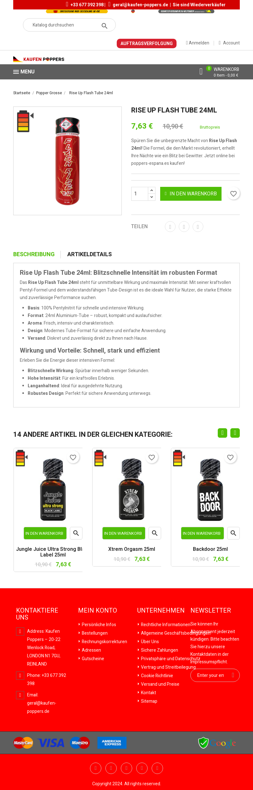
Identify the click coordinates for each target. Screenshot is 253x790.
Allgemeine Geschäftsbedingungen (175, 633)
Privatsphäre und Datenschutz (170, 658)
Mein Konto (97, 610)
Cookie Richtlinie (156, 675)
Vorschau (76, 534)
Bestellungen (94, 633)
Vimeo (142, 768)
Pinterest (198, 226)
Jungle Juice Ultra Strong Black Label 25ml (53, 552)
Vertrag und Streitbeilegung (168, 667)
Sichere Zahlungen (159, 650)
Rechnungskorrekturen (104, 641)
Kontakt (148, 692)
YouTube (111, 768)
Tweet (184, 226)
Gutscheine (92, 658)
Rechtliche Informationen (165, 624)
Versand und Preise (159, 684)
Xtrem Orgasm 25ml (131, 549)
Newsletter (210, 610)
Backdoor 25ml (210, 549)
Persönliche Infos (98, 624)
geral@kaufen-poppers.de (140, 5)
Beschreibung (34, 254)
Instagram (157, 768)
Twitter (95, 768)
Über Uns (149, 641)
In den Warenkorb (190, 194)
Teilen (170, 226)
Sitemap (148, 701)
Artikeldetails (89, 254)
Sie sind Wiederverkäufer (199, 5)
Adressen (91, 650)
